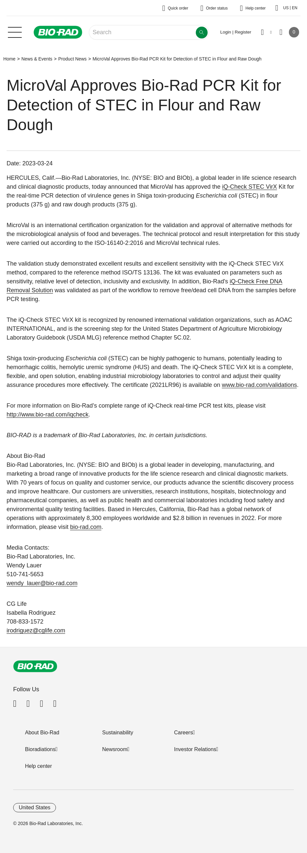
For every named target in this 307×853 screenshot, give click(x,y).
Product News (72, 58)
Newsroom (114, 749)
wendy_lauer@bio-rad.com (42, 583)
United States (34, 807)
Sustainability (117, 732)
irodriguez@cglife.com (36, 630)
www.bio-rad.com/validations (259, 385)
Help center (38, 766)
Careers (183, 732)
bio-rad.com (85, 527)
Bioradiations (40, 749)
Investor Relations (195, 749)
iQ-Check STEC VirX (249, 186)
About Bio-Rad (42, 732)
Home (9, 58)
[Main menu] (15, 31)
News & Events (36, 58)
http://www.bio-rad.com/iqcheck (48, 414)
